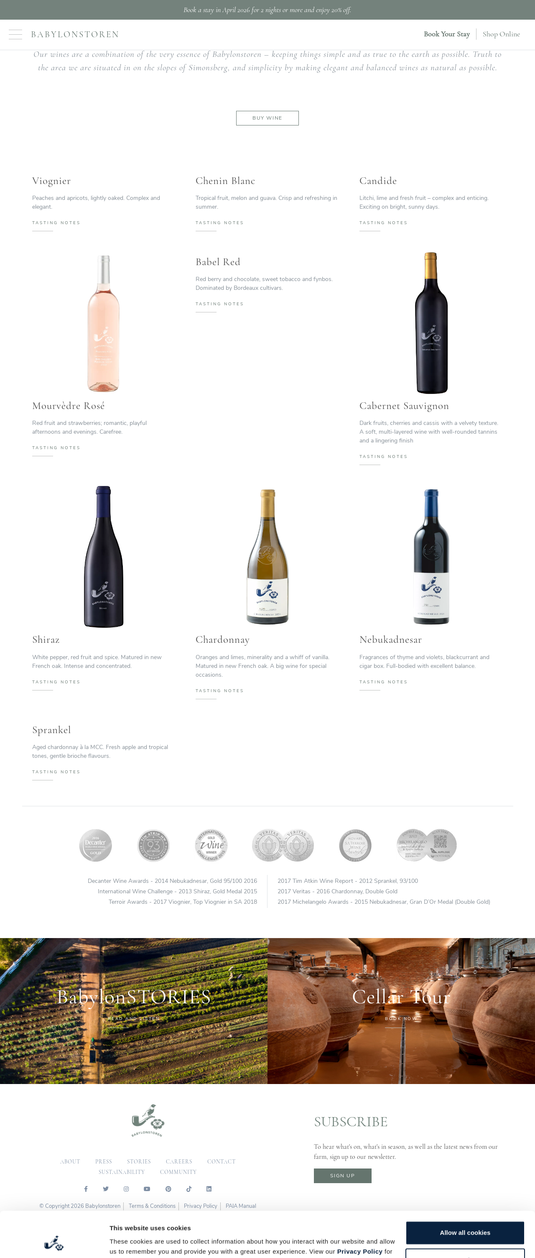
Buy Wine (267, 118)
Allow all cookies (465, 1190)
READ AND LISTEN (134, 1019)
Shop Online (501, 33)
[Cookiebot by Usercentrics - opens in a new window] (54, 1241)
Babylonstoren (75, 34)
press (103, 1161)
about (70, 1161)
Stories (139, 1161)
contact (221, 1161)
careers (179, 1161)
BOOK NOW (401, 1019)
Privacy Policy (360, 1208)
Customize (466, 1217)
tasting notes (56, 223)
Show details (129, 1241)
